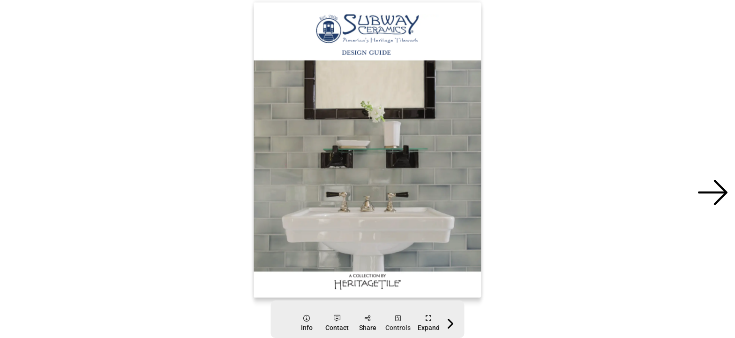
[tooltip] (307, 323)
